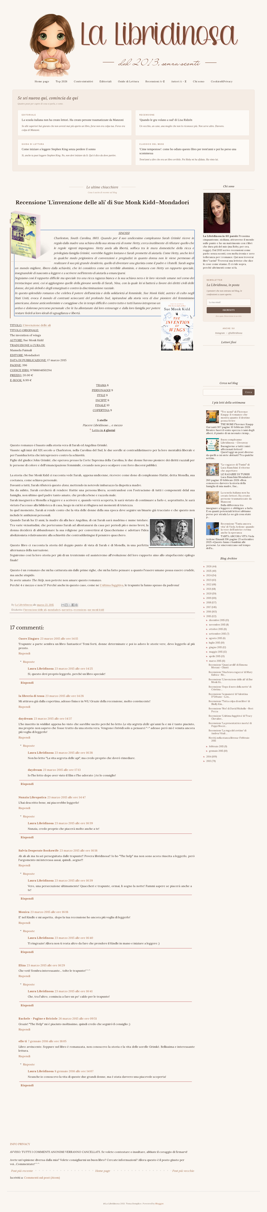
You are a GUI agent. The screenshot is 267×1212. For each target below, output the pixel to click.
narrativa (67, 609)
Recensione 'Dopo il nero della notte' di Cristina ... (230, 688)
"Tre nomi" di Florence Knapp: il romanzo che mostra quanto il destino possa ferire (235, 416)
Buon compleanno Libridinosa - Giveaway (234, 441)
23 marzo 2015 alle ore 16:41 (74, 991)
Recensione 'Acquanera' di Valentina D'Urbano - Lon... (228, 695)
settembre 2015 (218, 633)
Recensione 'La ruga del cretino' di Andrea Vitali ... (227, 732)
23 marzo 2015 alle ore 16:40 (74, 938)
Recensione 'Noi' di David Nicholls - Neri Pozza (231, 710)
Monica (24, 912)
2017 (209, 607)
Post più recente (22, 1171)
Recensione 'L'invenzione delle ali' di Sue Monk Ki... (231, 681)
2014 (209, 756)
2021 (209, 588)
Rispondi (24, 653)
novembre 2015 (217, 624)
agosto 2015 (216, 638)
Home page (42, 81)
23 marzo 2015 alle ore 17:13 (62, 770)
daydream (26, 718)
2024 (209, 575)
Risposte (29, 661)
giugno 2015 (215, 647)
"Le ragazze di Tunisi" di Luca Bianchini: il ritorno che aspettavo (235, 467)
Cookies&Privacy (221, 81)
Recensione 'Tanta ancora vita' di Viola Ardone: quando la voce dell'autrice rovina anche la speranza (237, 528)
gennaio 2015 (216, 750)
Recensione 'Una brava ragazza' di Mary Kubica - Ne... (230, 674)
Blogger (159, 1203)
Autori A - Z (179, 81)
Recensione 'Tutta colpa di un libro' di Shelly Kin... (229, 703)
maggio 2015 (216, 651)
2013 (209, 761)
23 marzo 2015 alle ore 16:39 (74, 823)
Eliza (22, 965)
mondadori (54, 609)
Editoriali (105, 81)
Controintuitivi (83, 81)
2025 (209, 570)
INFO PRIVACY (20, 1144)
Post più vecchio (183, 1171)
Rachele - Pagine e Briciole (38, 1018)
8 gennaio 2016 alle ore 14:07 (74, 1071)
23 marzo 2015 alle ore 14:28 (64, 696)
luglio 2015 (215, 642)
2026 (209, 566)
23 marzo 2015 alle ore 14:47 (66, 797)
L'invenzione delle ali (37, 325)
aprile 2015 (215, 656)
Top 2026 (61, 81)
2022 (209, 584)
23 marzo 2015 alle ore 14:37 (53, 718)
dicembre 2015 (217, 620)
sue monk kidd (96, 609)
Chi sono (198, 81)
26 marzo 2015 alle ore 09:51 (78, 1018)
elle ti (23, 1041)
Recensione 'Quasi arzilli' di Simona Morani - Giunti (228, 666)
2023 (209, 580)
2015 (209, 616)
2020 (209, 593)
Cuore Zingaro (29, 638)
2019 (209, 598)
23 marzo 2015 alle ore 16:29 (46, 965)
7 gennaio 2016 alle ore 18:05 (47, 1041)
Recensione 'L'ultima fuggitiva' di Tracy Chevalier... (230, 717)
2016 (209, 611)
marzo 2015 (215, 660)
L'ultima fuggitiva (111, 585)
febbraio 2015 (216, 746)
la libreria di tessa (31, 696)
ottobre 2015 (216, 629)
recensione (80, 609)
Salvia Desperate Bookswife (39, 850)
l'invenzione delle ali (34, 609)
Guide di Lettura (128, 81)
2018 (209, 602)
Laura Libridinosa (41, 668)
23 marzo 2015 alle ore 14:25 (74, 668)
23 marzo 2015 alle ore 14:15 (59, 638)
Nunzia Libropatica (32, 797)
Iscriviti (229, 310)
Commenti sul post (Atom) (42, 1177)
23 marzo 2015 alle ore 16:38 (74, 752)
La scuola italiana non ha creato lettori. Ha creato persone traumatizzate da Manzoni (236, 497)
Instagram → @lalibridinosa (228, 333)
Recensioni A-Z (155, 81)
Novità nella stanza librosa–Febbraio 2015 (229, 739)
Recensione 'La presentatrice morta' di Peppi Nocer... (230, 725)
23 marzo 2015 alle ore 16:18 (78, 850)
